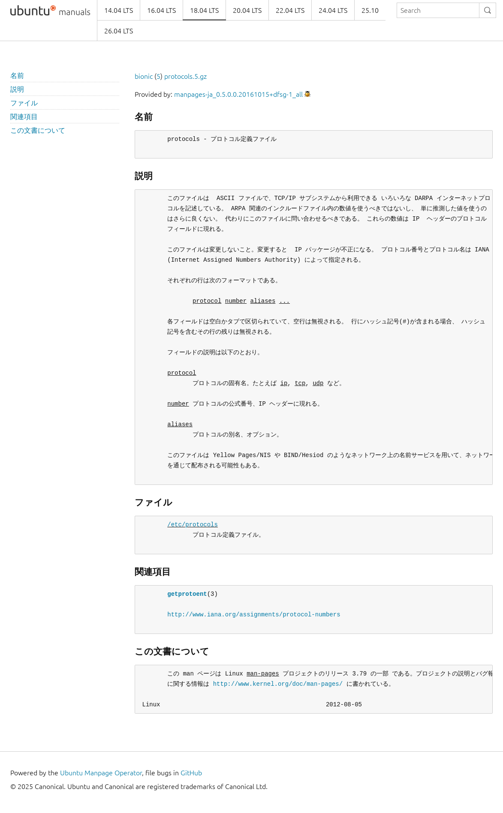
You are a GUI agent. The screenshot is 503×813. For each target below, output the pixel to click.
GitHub (191, 773)
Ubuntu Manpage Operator (101, 773)
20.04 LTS (247, 10)
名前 (17, 75)
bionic (144, 76)
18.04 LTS (204, 10)
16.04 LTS (161, 10)
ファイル (24, 103)
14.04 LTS (118, 10)
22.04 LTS (290, 10)
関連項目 (24, 116)
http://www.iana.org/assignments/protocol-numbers (253, 614)
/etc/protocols (192, 524)
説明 (17, 89)
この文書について (37, 130)
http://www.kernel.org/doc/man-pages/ (278, 684)
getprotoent (187, 594)
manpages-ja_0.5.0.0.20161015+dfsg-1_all (238, 94)
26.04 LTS (118, 31)
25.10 (370, 10)
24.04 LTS (333, 10)
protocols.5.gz (185, 76)
